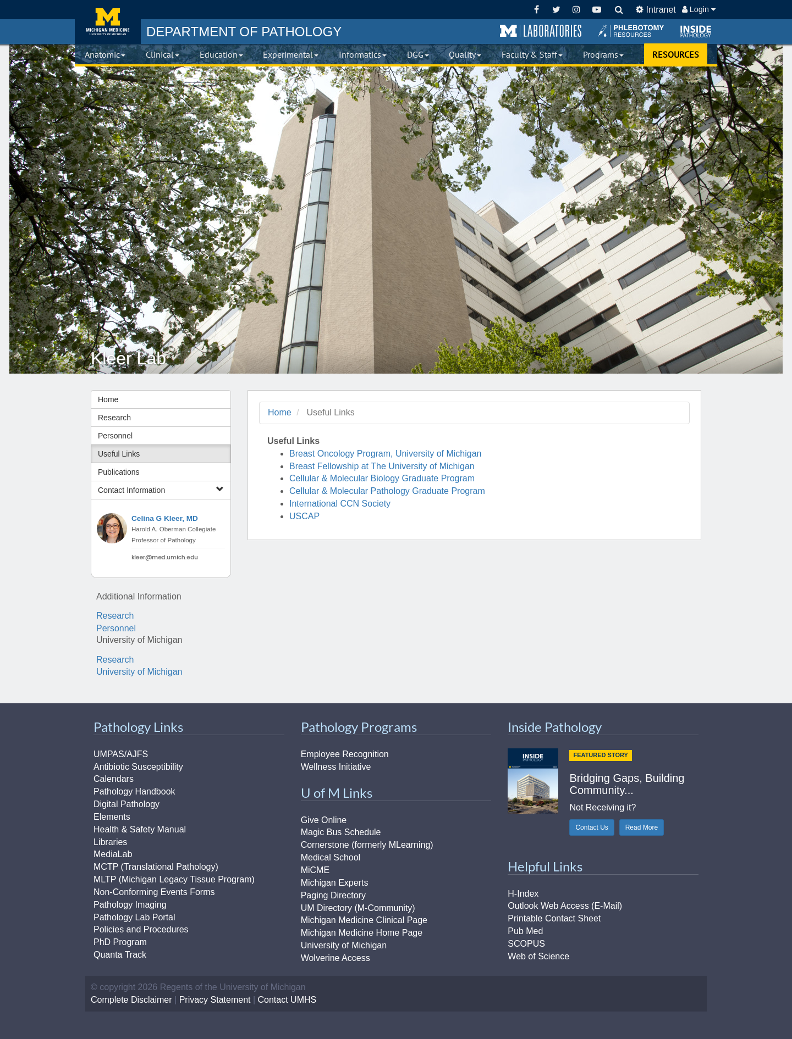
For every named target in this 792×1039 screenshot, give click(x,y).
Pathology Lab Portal (134, 917)
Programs (603, 54)
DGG (418, 54)
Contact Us (591, 827)
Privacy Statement (215, 999)
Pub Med (525, 931)
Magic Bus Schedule (341, 832)
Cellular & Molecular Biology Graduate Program (382, 478)
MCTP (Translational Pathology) (156, 866)
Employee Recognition (345, 754)
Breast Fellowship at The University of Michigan (382, 466)
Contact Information (161, 490)
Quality (465, 54)
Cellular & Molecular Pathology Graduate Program (387, 491)
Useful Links (119, 453)
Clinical (162, 54)
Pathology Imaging (130, 904)
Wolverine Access (335, 958)
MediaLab (113, 854)
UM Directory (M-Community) (358, 908)
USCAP (304, 516)
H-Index (523, 893)
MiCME (315, 870)
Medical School (331, 857)
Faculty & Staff (532, 54)
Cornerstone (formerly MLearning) (367, 844)
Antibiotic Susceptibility (138, 766)
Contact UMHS (287, 999)
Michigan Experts (335, 882)
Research (114, 417)
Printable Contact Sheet (554, 918)
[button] (540, 31)
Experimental (290, 54)
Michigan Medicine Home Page (361, 932)
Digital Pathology (127, 804)
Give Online (324, 820)
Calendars (114, 779)
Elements (112, 816)
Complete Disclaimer (131, 999)
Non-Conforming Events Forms (154, 892)
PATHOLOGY (244, 31)
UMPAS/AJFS (121, 754)
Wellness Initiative (336, 766)
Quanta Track (120, 954)
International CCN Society (340, 503)
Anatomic (105, 54)
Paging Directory (333, 895)
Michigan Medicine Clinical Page (364, 920)
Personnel (115, 435)
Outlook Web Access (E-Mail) (565, 905)
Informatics (363, 54)
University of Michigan (139, 671)
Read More (641, 827)
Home (108, 399)
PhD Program (120, 942)
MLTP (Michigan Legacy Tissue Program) (174, 879)
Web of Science (538, 956)
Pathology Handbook (134, 791)
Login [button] (699, 9)
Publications (119, 472)
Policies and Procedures (141, 929)
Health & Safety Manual (140, 829)
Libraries (110, 842)
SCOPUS (526, 943)
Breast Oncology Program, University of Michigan (385, 453)
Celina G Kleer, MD (164, 518)
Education (221, 54)
